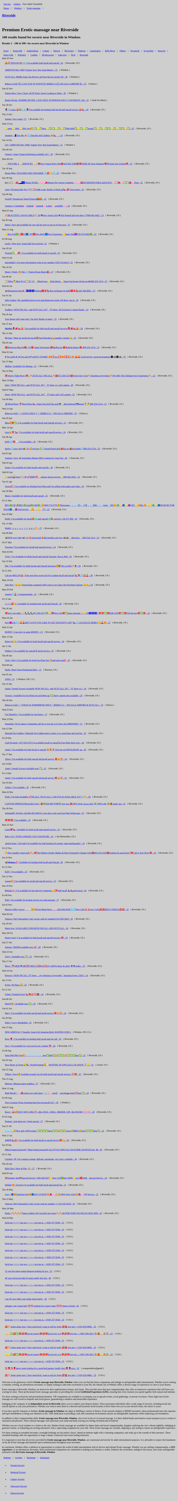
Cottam (46, 51)
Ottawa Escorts (17, 1493)
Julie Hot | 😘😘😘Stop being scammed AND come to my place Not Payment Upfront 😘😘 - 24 (49, 585)
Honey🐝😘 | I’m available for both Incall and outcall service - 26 (34, 641)
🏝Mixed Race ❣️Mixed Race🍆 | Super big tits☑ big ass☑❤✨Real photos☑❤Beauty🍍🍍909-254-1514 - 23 (55, 404)
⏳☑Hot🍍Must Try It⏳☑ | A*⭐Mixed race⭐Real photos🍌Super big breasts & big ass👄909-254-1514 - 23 (56, 281)
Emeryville (8, 55)
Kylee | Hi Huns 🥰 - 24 (16, 985)
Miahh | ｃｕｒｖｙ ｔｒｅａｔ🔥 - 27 (23, 528)
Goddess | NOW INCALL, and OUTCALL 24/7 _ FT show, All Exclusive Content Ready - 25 (46, 309)
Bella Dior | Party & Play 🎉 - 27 (20, 1168)
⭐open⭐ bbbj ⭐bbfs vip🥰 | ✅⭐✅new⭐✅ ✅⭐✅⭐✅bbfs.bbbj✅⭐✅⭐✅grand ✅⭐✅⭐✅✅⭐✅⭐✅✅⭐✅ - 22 (69, 128)
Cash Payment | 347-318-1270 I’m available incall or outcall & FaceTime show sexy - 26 (44, 743)
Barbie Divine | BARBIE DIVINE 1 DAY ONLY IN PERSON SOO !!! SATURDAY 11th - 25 (47, 100)
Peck (73, 55)
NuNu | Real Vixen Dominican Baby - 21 (23, 670)
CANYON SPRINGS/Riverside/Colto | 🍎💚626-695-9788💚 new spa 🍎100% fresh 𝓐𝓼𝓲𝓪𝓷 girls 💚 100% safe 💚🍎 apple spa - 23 (65, 804)
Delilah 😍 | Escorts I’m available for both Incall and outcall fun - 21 (35, 1185)
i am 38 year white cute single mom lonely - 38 (26, 1299)
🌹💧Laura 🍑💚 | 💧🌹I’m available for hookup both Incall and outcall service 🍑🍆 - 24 (46, 109)
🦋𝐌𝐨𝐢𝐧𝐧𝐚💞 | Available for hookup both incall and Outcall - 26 (34, 862)
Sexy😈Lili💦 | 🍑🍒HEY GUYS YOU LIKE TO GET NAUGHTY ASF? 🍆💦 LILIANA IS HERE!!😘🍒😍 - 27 (57, 622)
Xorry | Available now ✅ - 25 (18, 956)
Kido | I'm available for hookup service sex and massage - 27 (32, 900)
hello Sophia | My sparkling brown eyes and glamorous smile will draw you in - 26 (41, 300)
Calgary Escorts (17, 1479)
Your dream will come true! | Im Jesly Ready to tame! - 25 (31, 319)
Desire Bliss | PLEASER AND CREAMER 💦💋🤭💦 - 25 (32, 173)
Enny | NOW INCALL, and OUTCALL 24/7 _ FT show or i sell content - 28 (39, 385)
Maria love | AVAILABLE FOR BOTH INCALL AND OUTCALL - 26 (36, 928)
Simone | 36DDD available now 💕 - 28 (22, 947)
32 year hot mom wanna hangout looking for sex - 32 (28, 1271)
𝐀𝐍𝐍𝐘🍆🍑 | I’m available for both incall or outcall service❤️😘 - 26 (37, 1140)
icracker (18, 1457)
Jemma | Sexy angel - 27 (16, 119)
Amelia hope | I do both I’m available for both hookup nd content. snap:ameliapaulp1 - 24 (45, 843)
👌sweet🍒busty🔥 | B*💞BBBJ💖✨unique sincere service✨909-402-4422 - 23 (42, 477)
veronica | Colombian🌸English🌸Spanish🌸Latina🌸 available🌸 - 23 (37, 206)
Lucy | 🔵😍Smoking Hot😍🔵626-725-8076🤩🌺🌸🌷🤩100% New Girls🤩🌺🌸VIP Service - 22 (51, 1194)
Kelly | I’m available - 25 (16, 872)
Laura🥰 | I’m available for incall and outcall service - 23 (30, 881)
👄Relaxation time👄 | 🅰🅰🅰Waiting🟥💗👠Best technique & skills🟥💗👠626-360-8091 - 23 (50, 291)
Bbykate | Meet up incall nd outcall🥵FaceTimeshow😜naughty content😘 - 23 (40, 338)
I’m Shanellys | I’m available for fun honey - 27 (26, 714)
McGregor (69, 51)
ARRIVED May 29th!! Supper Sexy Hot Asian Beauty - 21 (31, 70)
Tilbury (122, 51)
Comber (34, 55)
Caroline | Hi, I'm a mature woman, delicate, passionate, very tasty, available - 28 (41, 1159)
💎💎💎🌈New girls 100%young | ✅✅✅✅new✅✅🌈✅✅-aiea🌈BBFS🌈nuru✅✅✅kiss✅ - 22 (54, 1131)
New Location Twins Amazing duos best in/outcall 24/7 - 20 (31, 1102)
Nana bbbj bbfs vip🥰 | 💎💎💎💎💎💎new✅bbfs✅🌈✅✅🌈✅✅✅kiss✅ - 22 (45, 1055)
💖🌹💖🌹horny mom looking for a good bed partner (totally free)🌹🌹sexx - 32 (42, 1368)
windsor (17, 4)
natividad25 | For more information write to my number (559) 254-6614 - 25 (39, 262)
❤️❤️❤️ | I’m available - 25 (17, 820)
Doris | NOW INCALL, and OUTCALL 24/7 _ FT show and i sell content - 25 (40, 394)
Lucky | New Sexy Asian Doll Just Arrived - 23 (26, 243)
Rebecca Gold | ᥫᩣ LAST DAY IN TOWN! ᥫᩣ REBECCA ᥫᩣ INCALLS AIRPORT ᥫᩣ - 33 (45, 84)
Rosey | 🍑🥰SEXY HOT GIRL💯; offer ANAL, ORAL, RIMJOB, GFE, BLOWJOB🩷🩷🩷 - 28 (49, 1112)
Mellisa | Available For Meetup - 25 (20, 366)
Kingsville (17, 51)
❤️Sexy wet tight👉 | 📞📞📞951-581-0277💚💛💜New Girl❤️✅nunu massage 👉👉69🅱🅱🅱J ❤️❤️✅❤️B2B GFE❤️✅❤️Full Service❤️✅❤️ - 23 (77, 613)
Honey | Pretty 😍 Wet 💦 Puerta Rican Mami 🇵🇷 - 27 (29, 272)
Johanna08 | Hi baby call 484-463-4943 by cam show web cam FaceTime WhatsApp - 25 (44, 813)
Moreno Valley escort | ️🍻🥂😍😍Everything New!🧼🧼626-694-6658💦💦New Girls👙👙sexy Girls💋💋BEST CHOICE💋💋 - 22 (67, 909)
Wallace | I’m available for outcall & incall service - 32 (29, 651)
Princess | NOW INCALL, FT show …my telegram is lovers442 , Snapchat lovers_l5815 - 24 (46, 975)
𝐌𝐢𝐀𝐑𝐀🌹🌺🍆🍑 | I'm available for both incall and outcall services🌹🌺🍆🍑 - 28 (44, 328)
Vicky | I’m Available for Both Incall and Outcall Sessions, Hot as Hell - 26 (38, 556)
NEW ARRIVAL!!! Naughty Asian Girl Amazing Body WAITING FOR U (38, 1032)
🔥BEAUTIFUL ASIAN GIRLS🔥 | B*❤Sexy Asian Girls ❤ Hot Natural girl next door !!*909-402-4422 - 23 (54, 215)
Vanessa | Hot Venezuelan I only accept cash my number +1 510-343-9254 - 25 (40, 1204)
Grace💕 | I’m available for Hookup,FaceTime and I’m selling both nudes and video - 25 (44, 486)
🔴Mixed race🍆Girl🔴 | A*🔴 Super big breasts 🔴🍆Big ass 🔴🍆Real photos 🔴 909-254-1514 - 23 (52, 347)
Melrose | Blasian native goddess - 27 (21, 1084)
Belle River (110, 51)
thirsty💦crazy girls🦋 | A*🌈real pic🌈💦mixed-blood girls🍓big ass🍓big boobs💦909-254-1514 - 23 (52, 448)
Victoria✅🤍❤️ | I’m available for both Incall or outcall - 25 (32, 253)
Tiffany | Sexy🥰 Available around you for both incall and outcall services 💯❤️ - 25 (43, 1074)
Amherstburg (32, 51)
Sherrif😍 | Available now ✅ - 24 (20, 1004)
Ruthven (82, 51)
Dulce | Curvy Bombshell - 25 (18, 1022)
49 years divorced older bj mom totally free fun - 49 (28, 1278)
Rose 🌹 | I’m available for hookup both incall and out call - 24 (33, 1039)
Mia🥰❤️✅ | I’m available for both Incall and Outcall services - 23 (35, 423)
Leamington (95, 51)
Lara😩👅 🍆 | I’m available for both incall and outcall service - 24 (35, 432)
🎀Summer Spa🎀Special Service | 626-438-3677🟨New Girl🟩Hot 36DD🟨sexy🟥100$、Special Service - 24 (56, 1178)
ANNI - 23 (9, 679)
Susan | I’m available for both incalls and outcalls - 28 (29, 467)
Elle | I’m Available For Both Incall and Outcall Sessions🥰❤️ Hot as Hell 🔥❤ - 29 (43, 566)
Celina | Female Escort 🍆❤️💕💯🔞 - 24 (24, 994)
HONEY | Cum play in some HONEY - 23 (24, 632)
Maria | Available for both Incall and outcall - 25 (26, 496)
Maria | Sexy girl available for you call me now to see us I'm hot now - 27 (37, 225)
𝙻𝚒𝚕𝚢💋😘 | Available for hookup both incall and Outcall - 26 (33, 604)
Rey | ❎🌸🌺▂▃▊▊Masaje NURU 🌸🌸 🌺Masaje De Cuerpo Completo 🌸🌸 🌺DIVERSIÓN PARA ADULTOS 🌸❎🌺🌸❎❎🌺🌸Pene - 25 (74, 182)
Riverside (84, 55)
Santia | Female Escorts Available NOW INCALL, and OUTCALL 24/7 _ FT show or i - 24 (45, 688)
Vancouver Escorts (18, 1486)
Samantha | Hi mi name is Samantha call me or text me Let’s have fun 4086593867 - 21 (43, 724)
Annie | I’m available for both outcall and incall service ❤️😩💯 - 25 (36, 778)
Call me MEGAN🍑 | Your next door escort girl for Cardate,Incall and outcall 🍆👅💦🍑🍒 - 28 (49, 575)
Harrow (56, 51)
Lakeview (62, 55)
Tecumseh (134, 51)
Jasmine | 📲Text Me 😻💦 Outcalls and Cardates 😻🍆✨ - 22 (34, 135)
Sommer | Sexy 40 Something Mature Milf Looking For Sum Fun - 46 (36, 458)
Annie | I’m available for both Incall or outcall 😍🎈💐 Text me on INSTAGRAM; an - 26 (45, 749)
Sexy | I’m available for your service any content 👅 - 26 (30, 1046)
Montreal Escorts (18, 1472)
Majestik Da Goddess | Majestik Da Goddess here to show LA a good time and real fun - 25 (45, 733)
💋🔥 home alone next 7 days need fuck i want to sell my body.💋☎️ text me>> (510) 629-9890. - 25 (50, 1327)
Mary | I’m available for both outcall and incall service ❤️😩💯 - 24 (35, 1013)
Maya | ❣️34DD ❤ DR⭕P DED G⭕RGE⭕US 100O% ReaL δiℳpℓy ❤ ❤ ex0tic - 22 (45, 966)
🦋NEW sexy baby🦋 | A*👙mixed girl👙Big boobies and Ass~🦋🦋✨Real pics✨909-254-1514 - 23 (52, 538)
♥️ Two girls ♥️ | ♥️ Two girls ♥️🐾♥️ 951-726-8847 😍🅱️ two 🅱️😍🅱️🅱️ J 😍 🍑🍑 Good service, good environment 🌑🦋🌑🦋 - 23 (65, 357)
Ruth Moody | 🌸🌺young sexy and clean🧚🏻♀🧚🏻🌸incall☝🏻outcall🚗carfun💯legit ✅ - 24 (47, 1093)
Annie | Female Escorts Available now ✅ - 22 (25, 768)
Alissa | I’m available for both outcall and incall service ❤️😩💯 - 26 (36, 759)
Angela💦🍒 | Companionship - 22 (20, 594)
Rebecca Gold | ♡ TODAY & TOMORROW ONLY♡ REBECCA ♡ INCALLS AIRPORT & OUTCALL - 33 (54, 705)
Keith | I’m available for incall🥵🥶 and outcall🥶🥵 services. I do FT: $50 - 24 (41, 519)
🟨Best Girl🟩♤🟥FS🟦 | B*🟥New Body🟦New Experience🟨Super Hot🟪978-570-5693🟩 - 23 (50, 234)
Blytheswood (48, 55)
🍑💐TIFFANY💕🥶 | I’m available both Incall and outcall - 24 (34, 63)
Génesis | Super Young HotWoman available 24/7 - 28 (29, 154)
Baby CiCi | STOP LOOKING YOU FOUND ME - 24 (29, 836)
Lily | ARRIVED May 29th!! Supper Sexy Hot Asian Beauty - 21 (34, 145)
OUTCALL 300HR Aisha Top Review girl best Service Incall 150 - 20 (36, 77)
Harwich (161, 51)
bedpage (7, 1457)
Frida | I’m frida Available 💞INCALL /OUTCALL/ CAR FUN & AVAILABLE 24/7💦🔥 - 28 (48, 797)
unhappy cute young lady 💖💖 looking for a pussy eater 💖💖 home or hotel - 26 (42, 1306)
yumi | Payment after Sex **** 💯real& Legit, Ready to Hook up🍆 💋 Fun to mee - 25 (44, 189)
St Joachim (148, 51)
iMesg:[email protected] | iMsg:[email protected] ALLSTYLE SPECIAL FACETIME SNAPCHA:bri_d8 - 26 (53, 1150)
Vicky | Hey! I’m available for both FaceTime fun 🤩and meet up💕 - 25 (37, 660)
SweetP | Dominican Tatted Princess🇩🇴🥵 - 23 (25, 199)
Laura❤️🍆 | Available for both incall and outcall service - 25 (32, 829)
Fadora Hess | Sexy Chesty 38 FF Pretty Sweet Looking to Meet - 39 (35, 93)
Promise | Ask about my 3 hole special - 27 (24, 1121)
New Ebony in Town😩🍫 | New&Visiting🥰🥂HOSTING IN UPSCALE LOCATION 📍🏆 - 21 (49, 1065)
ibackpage (31, 1457)
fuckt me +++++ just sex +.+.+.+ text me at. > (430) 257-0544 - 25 (34, 1222)
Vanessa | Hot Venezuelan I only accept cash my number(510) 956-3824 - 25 (39, 919)
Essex (6, 51)
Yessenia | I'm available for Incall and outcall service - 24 (30, 547)
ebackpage (44, 1457)
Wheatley (22, 55)
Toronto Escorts (17, 1465)
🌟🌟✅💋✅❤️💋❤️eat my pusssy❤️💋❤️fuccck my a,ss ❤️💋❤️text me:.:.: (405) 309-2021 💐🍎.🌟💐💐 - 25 (59, 1333)
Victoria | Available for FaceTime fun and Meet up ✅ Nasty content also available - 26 (43, 695)
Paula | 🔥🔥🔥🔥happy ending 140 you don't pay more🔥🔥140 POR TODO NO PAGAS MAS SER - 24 (53, 1213)
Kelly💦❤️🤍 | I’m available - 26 (20, 442)
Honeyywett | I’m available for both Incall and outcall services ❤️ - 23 (36, 938)
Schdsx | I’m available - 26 (17, 787)
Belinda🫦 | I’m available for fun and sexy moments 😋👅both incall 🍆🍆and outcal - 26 (45, 890)
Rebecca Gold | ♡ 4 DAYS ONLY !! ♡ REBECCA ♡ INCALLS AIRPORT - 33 (41, 413)
